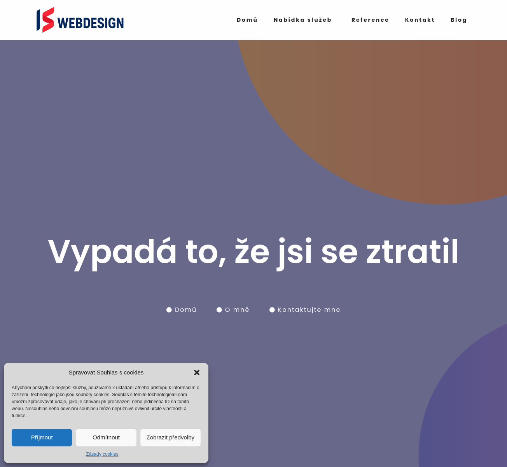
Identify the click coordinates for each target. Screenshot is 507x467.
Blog (459, 20)
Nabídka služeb (303, 20)
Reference (370, 20)
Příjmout (42, 437)
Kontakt (420, 20)
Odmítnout (106, 437)
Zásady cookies (102, 454)
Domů (247, 20)
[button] (197, 372)
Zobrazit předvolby (170, 437)
